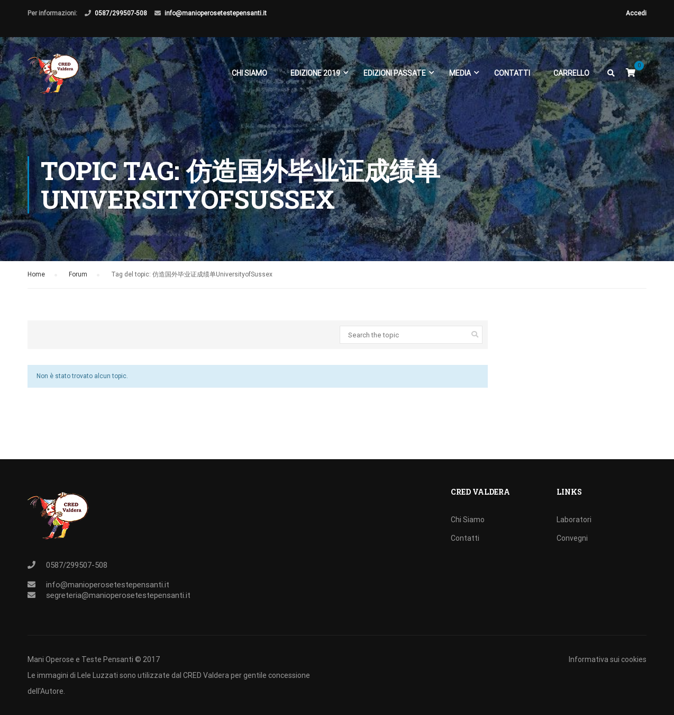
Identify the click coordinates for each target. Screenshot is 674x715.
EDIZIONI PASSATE (394, 73)
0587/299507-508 (121, 13)
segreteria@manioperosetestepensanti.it (118, 595)
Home (36, 274)
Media (460, 73)
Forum (78, 274)
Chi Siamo (249, 73)
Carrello (571, 73)
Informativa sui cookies (607, 659)
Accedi (636, 13)
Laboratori (574, 519)
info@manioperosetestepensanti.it (216, 13)
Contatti (512, 73)
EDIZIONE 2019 (315, 73)
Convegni (572, 538)
